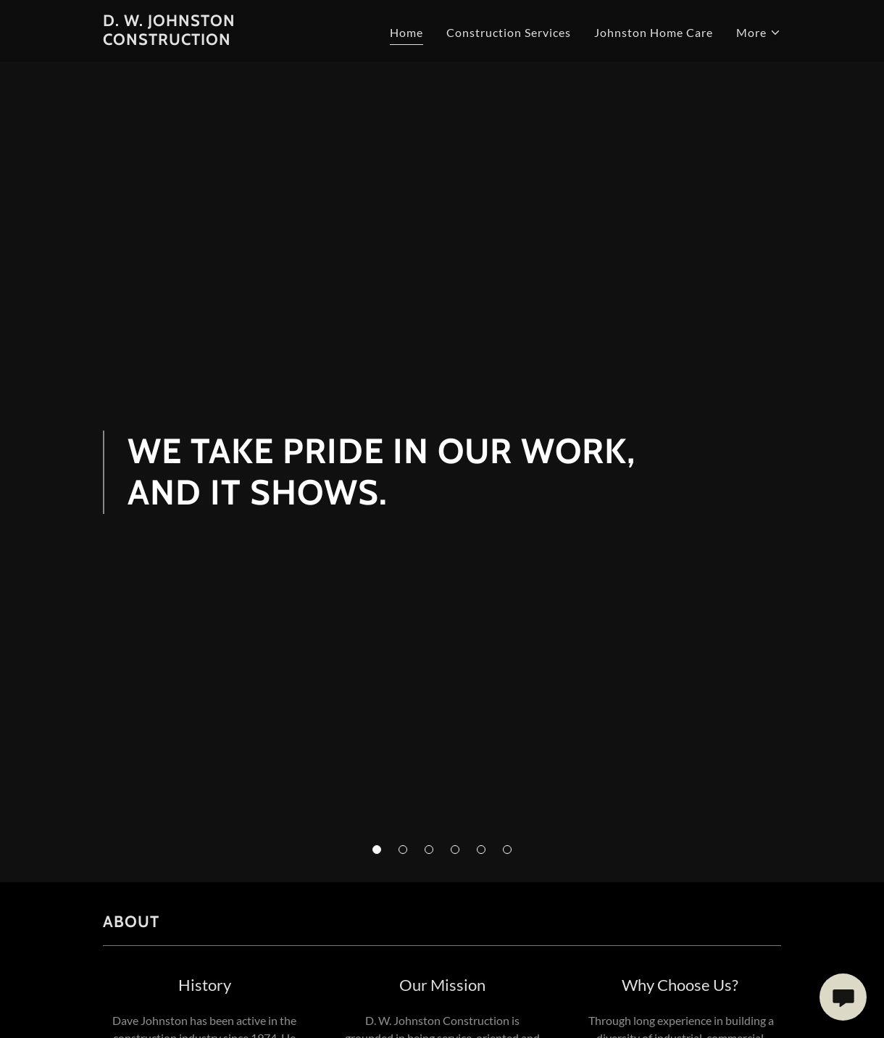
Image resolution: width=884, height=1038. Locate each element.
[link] (222, 40)
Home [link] (406, 32)
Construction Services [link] (508, 32)
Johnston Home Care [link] (653, 32)
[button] (376, 849)
